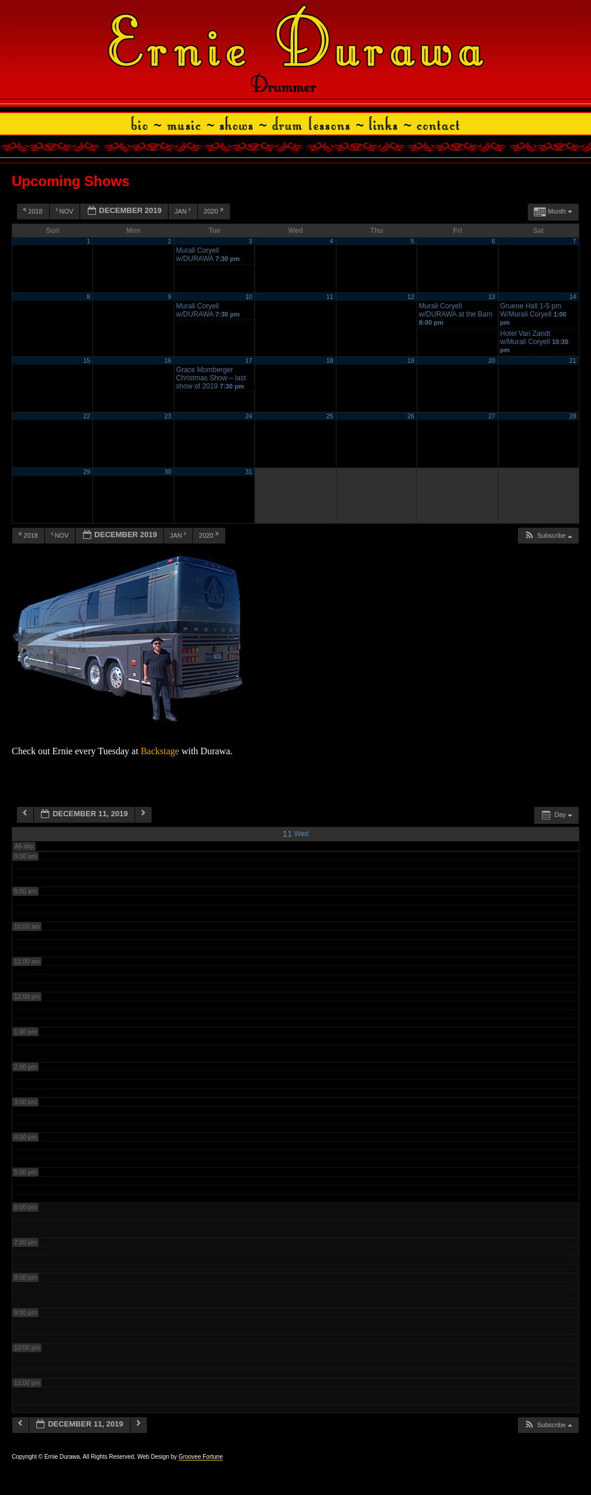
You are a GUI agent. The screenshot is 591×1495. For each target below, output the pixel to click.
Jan (183, 211)
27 (491, 416)
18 (330, 360)
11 (330, 296)
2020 (214, 211)
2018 (33, 211)
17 (248, 360)
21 (572, 360)
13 (491, 296)
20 (491, 360)
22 (86, 416)
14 (572, 296)
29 (86, 471)
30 (167, 471)
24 (248, 416)
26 (410, 416)
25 (330, 416)
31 (248, 471)
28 (572, 416)
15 (86, 360)
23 (167, 416)
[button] (548, 536)
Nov (65, 211)
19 (410, 360)
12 (410, 296)
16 (167, 360)
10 (248, 296)
